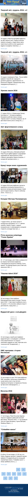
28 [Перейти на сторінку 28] (24, 474)
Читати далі (4, 48)
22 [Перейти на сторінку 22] (18, 469)
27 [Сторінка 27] (19, 474)
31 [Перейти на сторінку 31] (15, 478)
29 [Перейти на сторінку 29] (5, 478)
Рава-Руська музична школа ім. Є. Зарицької (14, 488)
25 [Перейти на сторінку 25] (8, 474)
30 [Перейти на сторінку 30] (10, 478)
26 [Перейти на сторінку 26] (14, 474)
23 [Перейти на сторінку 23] (23, 469)
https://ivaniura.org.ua (14, 492)
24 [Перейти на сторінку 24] (3, 474)
